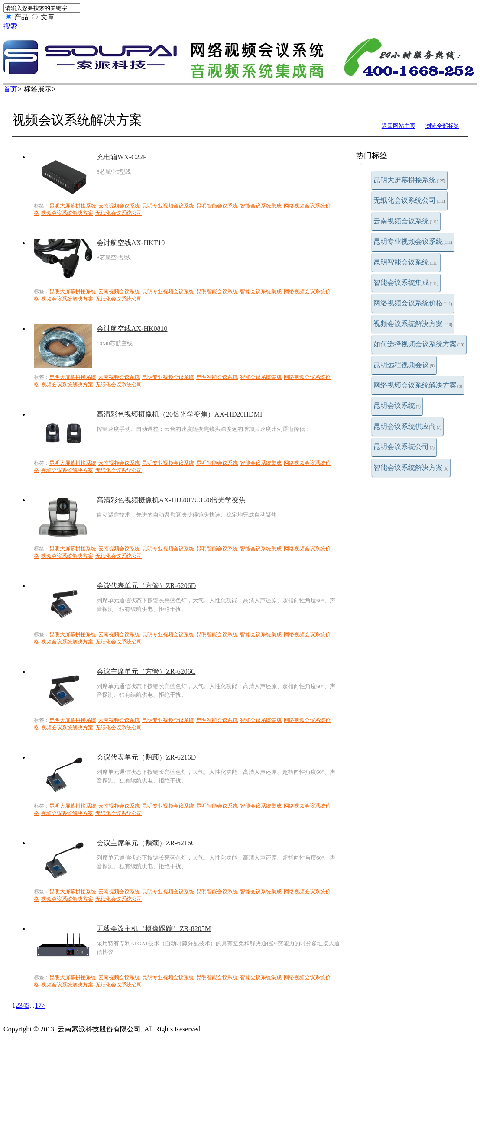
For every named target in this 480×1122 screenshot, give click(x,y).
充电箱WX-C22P (122, 157)
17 (38, 1005)
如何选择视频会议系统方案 (418, 344)
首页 (10, 89)
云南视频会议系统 (405, 221)
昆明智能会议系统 (405, 262)
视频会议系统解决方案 (412, 323)
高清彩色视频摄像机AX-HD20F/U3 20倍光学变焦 (171, 500)
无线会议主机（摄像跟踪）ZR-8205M (154, 928)
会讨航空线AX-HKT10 (131, 242)
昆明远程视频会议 (404, 365)
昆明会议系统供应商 (407, 426)
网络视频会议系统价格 (412, 303)
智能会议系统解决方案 (410, 467)
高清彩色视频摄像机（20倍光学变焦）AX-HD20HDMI (179, 414)
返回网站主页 (398, 126)
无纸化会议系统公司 (409, 200)
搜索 (10, 26)
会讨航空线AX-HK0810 (132, 328)
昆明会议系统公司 (404, 446)
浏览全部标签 (442, 126)
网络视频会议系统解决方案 (417, 385)
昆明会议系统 (397, 405)
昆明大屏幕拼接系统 (409, 180)
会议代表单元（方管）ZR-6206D (146, 585)
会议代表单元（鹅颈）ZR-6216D (146, 757)
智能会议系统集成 (405, 282)
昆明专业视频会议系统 (412, 241)
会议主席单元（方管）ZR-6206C (146, 671)
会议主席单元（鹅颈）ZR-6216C (146, 843)
